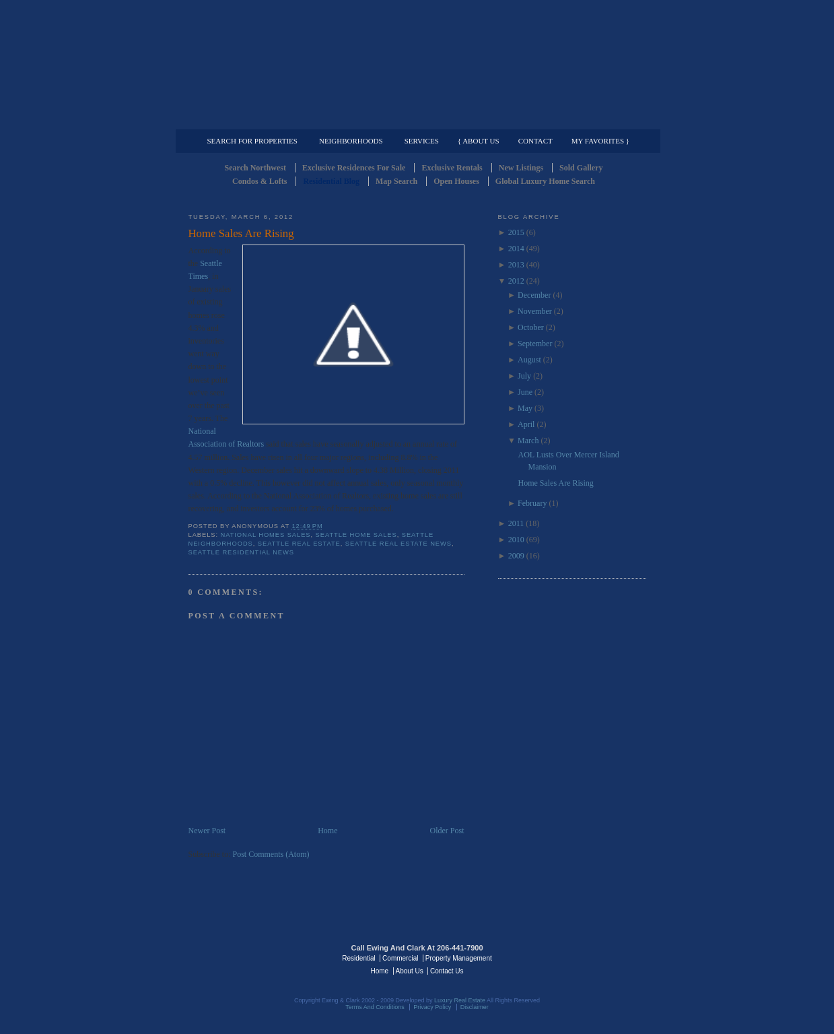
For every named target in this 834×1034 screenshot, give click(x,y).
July (524, 376)
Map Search (396, 181)
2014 (516, 248)
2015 (516, 232)
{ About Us (478, 141)
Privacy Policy (432, 1007)
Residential (358, 958)
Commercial (415, 118)
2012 (516, 281)
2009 (516, 555)
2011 (516, 523)
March (528, 440)
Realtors (250, 444)
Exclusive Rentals (451, 167)
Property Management (576, 118)
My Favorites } (600, 141)
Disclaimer (474, 1007)
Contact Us (446, 971)
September (535, 343)
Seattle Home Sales (356, 534)
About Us (409, 971)
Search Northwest (255, 167)
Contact (535, 141)
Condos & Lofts (259, 181)
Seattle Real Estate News (398, 543)
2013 (516, 264)
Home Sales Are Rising (241, 233)
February (532, 503)
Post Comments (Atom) (271, 854)
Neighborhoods (351, 141)
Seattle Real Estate (299, 543)
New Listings (521, 167)
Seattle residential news (241, 552)
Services (422, 141)
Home (327, 830)
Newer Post (207, 830)
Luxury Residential (257, 118)
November (535, 311)
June (525, 392)
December (534, 295)
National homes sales (266, 534)
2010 (516, 539)
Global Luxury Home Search (545, 181)
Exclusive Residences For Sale (353, 167)
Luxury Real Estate (587, 957)
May (525, 408)
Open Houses (456, 181)
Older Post (447, 830)
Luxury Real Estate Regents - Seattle (247, 957)
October (531, 327)
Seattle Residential (417, 64)
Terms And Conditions (375, 1007)
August (529, 359)
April (526, 424)
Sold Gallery (580, 167)
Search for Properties (252, 141)
